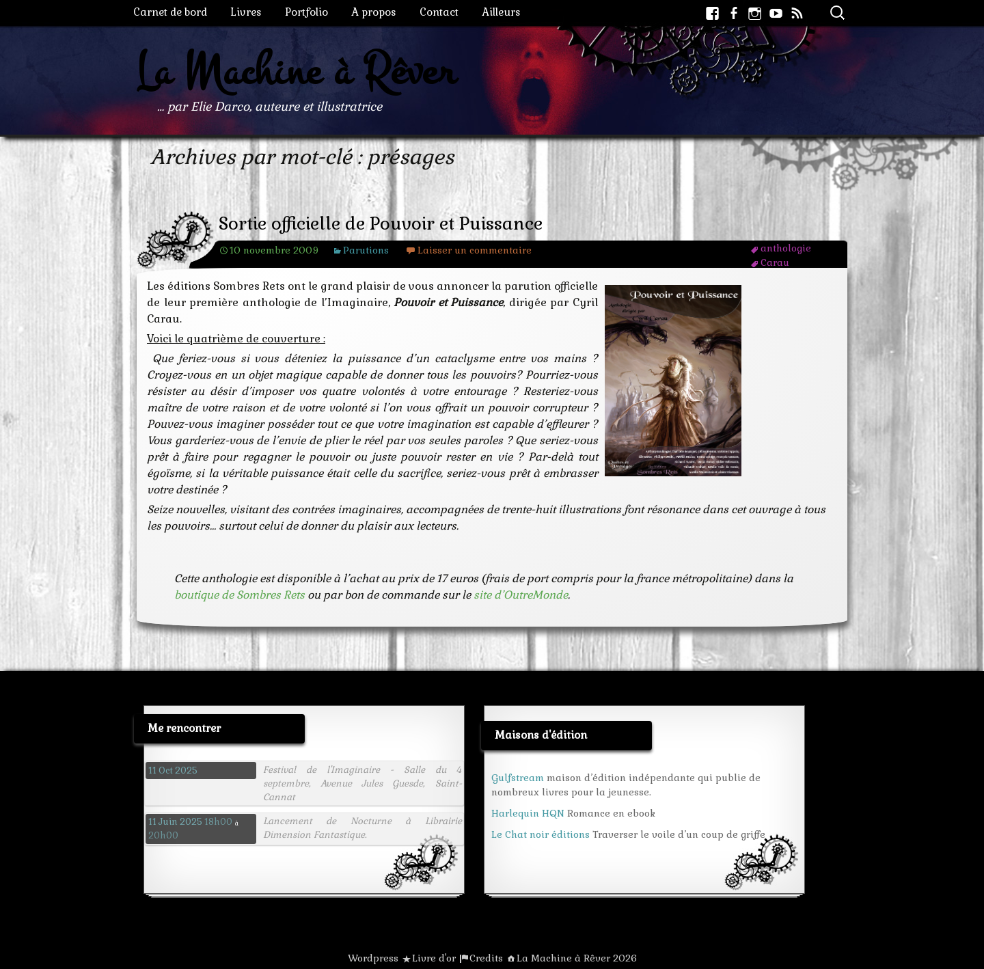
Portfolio (306, 11)
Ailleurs (501, 11)
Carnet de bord (170, 11)
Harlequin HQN (527, 813)
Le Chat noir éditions (540, 834)
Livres (246, 11)
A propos (373, 11)
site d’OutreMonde (521, 595)
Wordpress (373, 958)
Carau (775, 262)
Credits (486, 958)
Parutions (366, 250)
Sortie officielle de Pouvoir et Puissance (381, 224)
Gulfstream (517, 778)
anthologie (786, 248)
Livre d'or (434, 958)
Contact (439, 11)
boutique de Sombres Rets (239, 595)
